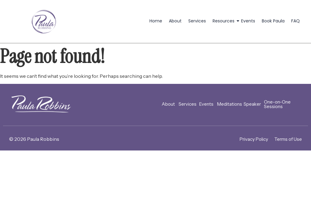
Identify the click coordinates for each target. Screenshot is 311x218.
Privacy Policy (254, 139)
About (175, 21)
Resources (225, 21)
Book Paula (273, 21)
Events (248, 21)
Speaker (252, 104)
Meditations (229, 104)
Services (197, 21)
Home (155, 21)
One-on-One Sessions (277, 104)
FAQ (295, 21)
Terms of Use (288, 139)
